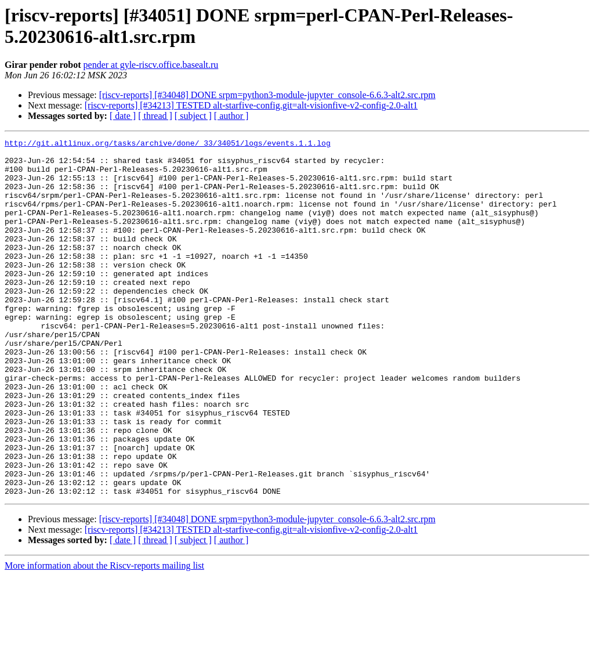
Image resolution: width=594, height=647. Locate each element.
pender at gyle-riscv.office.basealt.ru (151, 65)
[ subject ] (193, 116)
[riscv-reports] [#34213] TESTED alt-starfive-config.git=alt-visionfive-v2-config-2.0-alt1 (251, 105)
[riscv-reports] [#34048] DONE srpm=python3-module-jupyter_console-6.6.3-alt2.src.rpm (267, 95)
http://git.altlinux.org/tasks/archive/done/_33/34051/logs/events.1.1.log (168, 144)
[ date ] (123, 116)
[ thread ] (155, 116)
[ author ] (231, 116)
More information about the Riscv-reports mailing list (104, 637)
